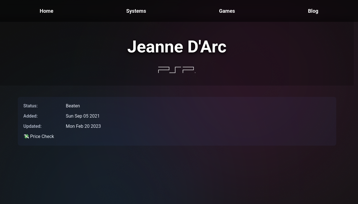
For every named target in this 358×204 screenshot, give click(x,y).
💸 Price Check (38, 136)
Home (46, 11)
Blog (313, 11)
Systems (136, 11)
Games (227, 11)
